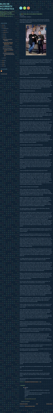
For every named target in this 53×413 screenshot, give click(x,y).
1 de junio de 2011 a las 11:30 (30, 398)
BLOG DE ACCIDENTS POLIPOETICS (7, 6)
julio (4, 34)
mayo (4, 37)
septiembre (5, 32)
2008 (3, 64)
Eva (25, 387)
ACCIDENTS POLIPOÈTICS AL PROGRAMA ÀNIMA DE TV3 (8, 54)
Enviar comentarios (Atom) (30, 406)
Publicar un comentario (25, 401)
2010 (3, 60)
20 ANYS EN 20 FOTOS (7, 46)
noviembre (5, 28)
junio (4, 35)
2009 (3, 62)
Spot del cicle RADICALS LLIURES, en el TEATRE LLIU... (8, 50)
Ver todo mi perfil (4, 73)
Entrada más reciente (24, 403)
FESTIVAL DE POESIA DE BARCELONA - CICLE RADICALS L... (8, 43)
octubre (4, 30)
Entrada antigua (49, 403)
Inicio (37, 403)
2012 (3, 25)
